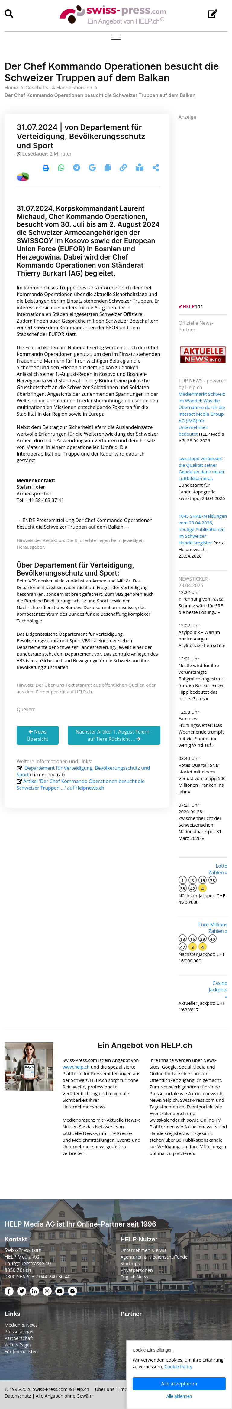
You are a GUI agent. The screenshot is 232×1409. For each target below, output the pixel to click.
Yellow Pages (18, 1345)
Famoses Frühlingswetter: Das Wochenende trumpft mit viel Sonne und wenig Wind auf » (201, 731)
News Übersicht (37, 735)
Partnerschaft (19, 1338)
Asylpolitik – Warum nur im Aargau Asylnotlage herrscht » (202, 638)
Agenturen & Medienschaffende (154, 1257)
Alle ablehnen (179, 1396)
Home (11, 88)
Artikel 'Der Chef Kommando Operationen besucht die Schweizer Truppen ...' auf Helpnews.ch (81, 784)
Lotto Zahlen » (217, 869)
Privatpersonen (137, 1270)
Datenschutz (18, 1396)
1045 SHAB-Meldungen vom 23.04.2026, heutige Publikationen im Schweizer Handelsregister (203, 529)
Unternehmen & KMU (143, 1250)
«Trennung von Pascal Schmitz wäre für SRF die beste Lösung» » (202, 605)
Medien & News (21, 1325)
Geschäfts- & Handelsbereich (58, 88)
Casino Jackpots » (218, 990)
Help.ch (81, 1389)
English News (134, 1277)
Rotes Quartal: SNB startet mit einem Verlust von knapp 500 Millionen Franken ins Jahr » (202, 778)
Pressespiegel (19, 1331)
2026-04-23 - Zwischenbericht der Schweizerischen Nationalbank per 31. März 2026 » (201, 824)
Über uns (104, 1389)
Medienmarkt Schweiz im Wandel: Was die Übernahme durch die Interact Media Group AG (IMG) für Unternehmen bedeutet (202, 414)
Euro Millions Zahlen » (212, 927)
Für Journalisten (21, 1351)
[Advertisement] (205, 210)
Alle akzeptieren (179, 1383)
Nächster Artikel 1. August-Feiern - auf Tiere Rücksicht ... (114, 735)
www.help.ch (76, 1067)
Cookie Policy (178, 1366)
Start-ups (130, 1263)
